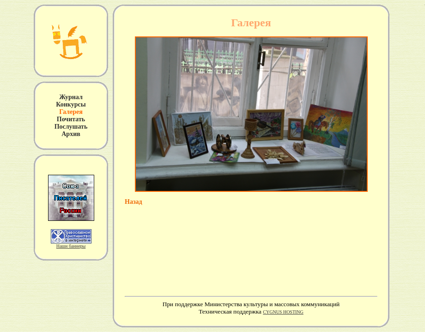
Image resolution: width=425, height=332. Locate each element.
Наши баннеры (71, 246)
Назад (133, 201)
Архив (70, 133)
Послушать (71, 126)
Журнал (71, 97)
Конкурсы (70, 104)
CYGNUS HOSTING (283, 311)
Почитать (71, 119)
